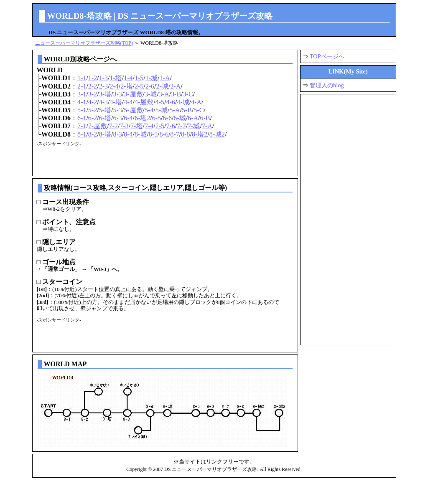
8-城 (141, 134)
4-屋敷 (144, 102)
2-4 (114, 86)
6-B (205, 118)
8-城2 (217, 134)
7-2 (113, 125)
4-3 (103, 102)
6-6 (167, 118)
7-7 (181, 125)
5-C (199, 110)
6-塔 (105, 118)
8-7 (174, 134)
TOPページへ (327, 56)
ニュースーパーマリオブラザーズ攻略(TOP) (84, 43)
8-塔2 (199, 134)
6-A (193, 118)
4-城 (183, 102)
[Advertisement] (134, 159)
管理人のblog (327, 85)
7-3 (124, 125)
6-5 (156, 118)
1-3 (103, 77)
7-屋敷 (97, 125)
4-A (196, 102)
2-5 (139, 86)
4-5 (159, 102)
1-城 (151, 77)
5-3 (117, 110)
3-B (176, 94)
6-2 (92, 118)
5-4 (149, 110)
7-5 (159, 125)
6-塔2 (142, 118)
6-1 (81, 118)
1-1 (81, 77)
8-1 (81, 134)
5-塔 (105, 110)
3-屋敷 (133, 94)
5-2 (92, 110)
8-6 (164, 134)
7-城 (194, 125)
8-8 (185, 134)
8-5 (153, 134)
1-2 (92, 77)
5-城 (161, 110)
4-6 (170, 102)
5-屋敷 (133, 110)
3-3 (117, 94)
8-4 (128, 134)
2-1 (81, 86)
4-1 (81, 102)
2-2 (92, 86)
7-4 (149, 125)
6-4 (128, 118)
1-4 (128, 77)
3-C (188, 94)
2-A (175, 86)
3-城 (151, 94)
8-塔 (105, 134)
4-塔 (116, 102)
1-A (165, 77)
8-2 (92, 134)
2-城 (162, 86)
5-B (187, 110)
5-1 (81, 110)
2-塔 (126, 86)
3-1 (81, 94)
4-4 (128, 102)
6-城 (179, 118)
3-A (164, 94)
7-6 (170, 125)
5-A (175, 110)
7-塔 (136, 125)
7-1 (81, 125)
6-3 (117, 118)
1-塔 (116, 77)
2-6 (149, 86)
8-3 (117, 134)
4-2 (92, 102)
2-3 (103, 86)
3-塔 (105, 94)
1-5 (139, 77)
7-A (207, 125)
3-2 (92, 94)
